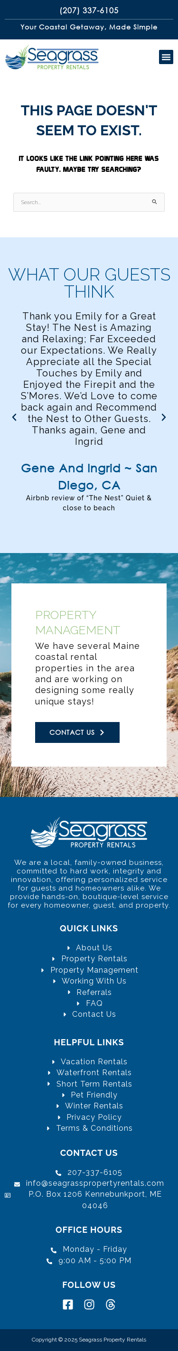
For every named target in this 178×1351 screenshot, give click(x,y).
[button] (166, 57)
